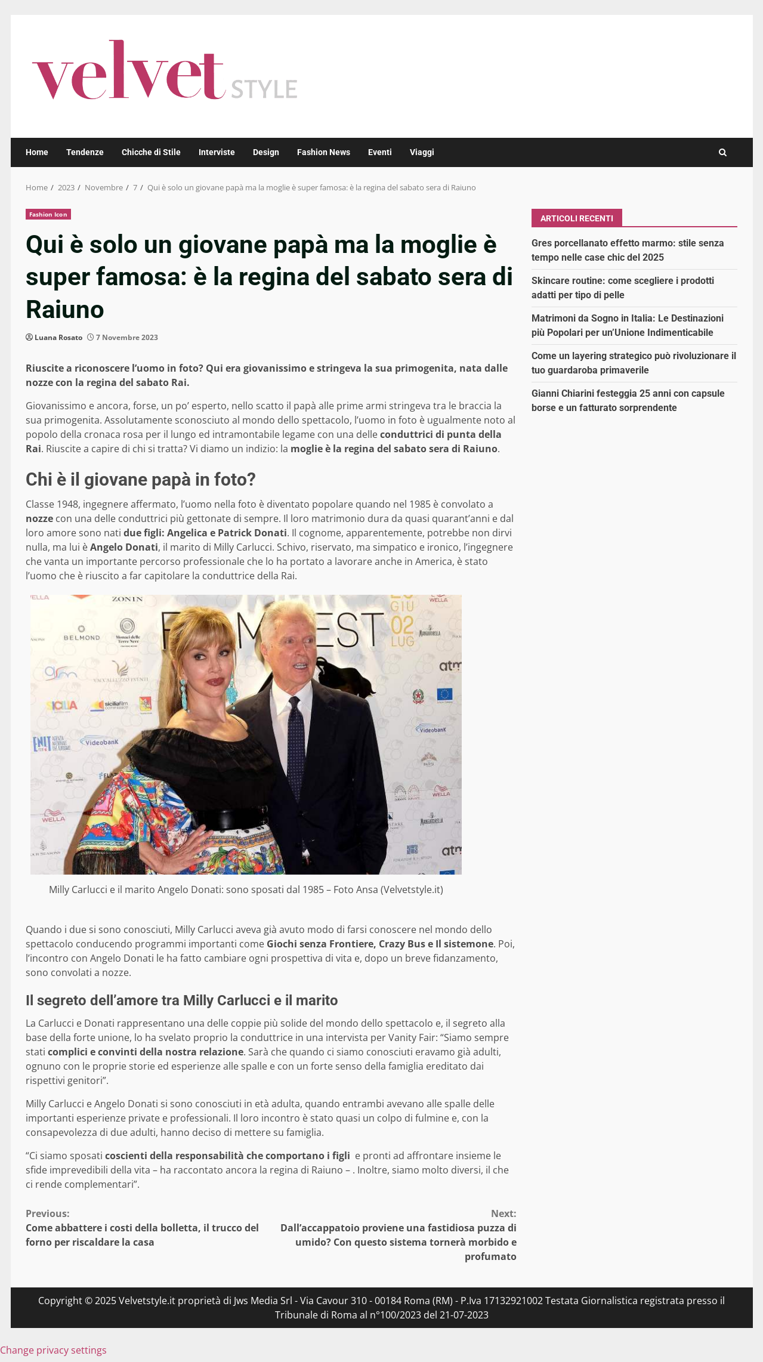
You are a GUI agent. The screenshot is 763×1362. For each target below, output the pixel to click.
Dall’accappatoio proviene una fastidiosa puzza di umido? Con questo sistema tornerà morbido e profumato (394, 1234)
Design (266, 152)
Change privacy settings (53, 1350)
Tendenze (85, 152)
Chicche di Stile (151, 152)
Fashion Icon (48, 214)
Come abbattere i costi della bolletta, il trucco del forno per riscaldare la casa (148, 1227)
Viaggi (422, 152)
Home (37, 152)
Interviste (217, 152)
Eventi (380, 152)
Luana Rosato (58, 337)
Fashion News (323, 152)
